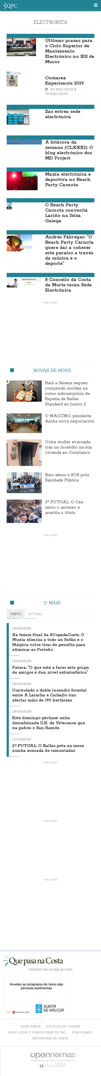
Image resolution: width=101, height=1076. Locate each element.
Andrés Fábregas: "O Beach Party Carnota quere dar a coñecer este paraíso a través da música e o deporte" (69, 250)
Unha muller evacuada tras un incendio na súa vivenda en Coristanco (68, 447)
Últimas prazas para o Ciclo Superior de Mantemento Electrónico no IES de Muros (69, 51)
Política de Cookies (63, 1026)
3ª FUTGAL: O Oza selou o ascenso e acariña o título (64, 507)
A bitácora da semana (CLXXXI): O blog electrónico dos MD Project (69, 150)
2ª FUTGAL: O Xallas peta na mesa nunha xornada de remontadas (48, 748)
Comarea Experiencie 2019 (64, 80)
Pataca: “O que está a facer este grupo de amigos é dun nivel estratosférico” (50, 670)
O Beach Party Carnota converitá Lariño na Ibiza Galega (66, 213)
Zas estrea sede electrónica (62, 114)
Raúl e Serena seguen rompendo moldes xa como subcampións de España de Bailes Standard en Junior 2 (67, 393)
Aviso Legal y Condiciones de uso (37, 1032)
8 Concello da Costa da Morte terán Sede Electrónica (68, 285)
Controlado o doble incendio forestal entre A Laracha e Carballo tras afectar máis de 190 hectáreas (49, 695)
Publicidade (82, 1032)
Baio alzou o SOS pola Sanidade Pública (67, 477)
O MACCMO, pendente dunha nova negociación (69, 418)
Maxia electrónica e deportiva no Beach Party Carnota (68, 179)
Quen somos (30, 1026)
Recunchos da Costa (50, 1038)
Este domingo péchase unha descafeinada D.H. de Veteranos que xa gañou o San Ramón (48, 723)
